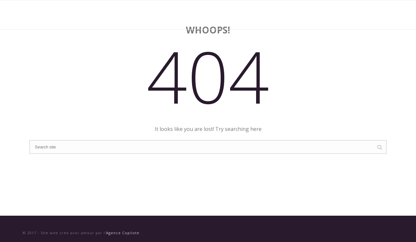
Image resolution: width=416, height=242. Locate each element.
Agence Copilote (122, 232)
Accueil (201, 15)
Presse (325, 15)
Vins (228, 15)
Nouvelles (293, 15)
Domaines (257, 15)
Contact (356, 15)
